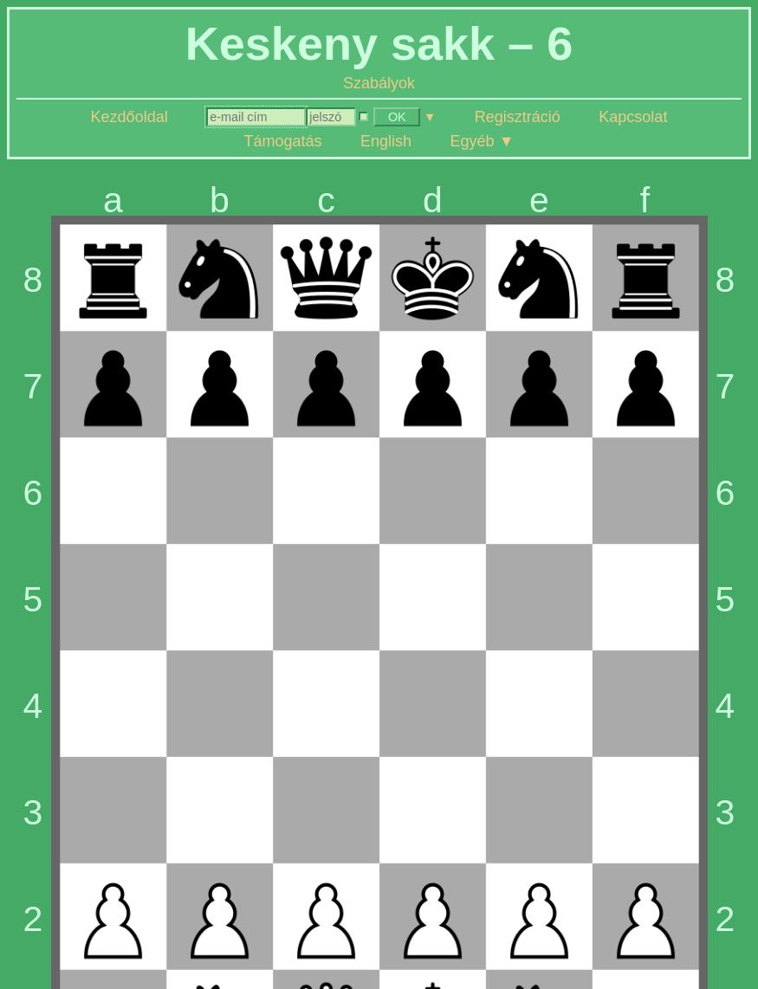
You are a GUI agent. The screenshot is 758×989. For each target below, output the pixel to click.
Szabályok (379, 83)
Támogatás (283, 141)
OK (397, 117)
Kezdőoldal (129, 117)
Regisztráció (517, 117)
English (385, 141)
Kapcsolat (633, 117)
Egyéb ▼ (482, 141)
